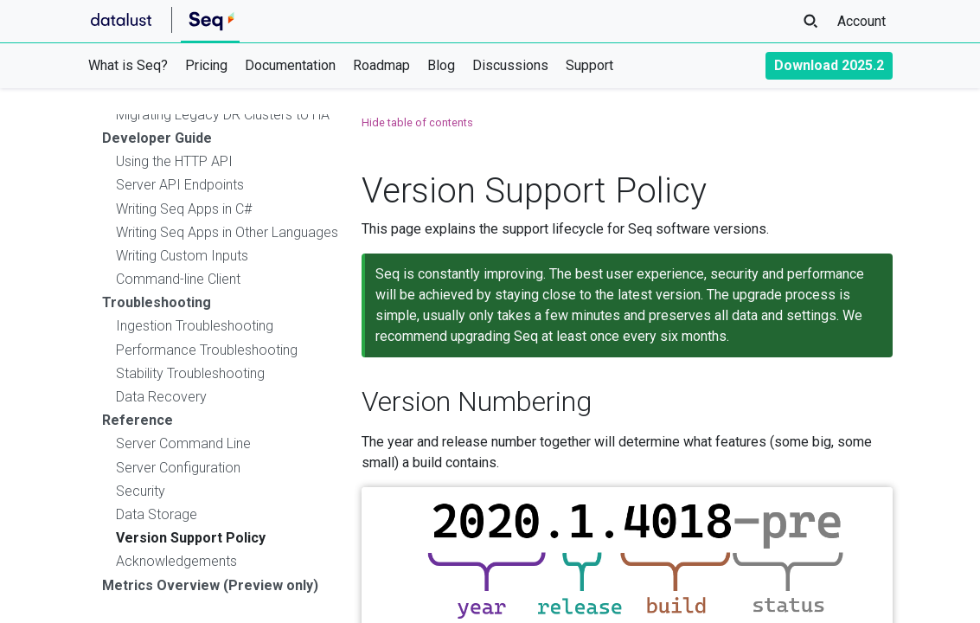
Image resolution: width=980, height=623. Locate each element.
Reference (137, 420)
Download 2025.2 (829, 65)
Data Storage (156, 514)
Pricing (206, 65)
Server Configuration (178, 467)
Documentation (290, 65)
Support (589, 65)
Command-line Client (178, 279)
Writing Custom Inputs (182, 255)
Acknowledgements (176, 561)
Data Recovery (161, 397)
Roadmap (381, 65)
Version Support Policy (191, 538)
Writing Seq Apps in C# (184, 209)
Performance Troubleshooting (207, 350)
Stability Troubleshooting (190, 373)
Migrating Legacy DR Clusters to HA (223, 114)
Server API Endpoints (180, 185)
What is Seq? (128, 65)
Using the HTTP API (174, 161)
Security (140, 491)
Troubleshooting (156, 302)
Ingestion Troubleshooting (194, 326)
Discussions (510, 65)
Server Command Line (183, 443)
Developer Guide (157, 138)
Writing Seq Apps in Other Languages (227, 232)
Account (861, 21)
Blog (441, 65)
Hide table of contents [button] (417, 122)
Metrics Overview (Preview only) (210, 585)
